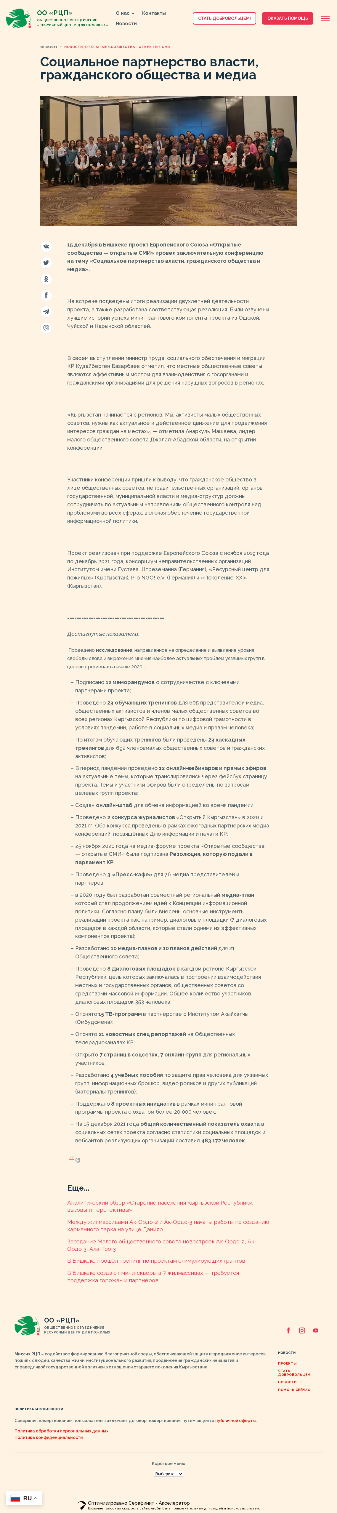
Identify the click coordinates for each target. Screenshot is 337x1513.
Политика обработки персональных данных (61, 1431)
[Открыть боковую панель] (325, 18)
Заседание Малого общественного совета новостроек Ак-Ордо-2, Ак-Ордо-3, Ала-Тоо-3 (161, 1245)
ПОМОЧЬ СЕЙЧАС (294, 1390)
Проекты (287, 1363)
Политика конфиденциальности (49, 1437)
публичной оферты (235, 1420)
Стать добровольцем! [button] (224, 18)
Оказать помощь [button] (287, 18)
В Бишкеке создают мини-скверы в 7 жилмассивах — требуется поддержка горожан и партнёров (153, 1276)
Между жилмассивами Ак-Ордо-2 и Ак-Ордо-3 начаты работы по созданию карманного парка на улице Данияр (168, 1225)
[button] (133, 14)
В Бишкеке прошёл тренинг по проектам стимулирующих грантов (156, 1260)
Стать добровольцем (294, 1373)
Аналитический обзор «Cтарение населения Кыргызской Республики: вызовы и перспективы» (160, 1206)
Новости (126, 23)
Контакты (154, 13)
